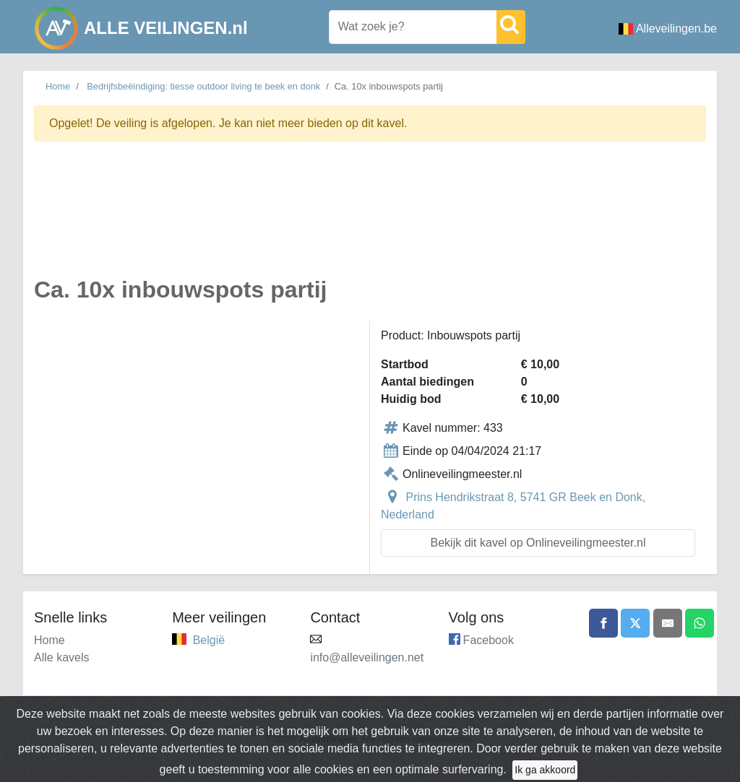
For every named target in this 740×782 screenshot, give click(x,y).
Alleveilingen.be (668, 28)
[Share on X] (635, 623)
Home (58, 86)
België (209, 640)
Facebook (488, 640)
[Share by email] (667, 623)
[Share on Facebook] (603, 623)
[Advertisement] (370, 217)
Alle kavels (61, 657)
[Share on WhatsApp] (699, 623)
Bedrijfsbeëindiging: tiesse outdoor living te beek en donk (203, 86)
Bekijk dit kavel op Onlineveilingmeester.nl (538, 542)
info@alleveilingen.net (366, 657)
